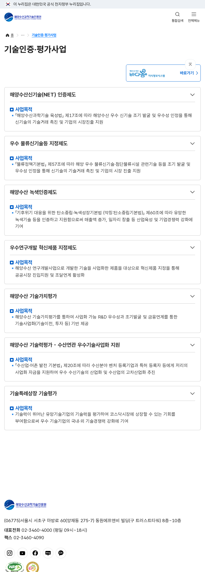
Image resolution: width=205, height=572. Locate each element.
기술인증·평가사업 (44, 35)
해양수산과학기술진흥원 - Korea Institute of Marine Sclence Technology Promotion (22, 17)
